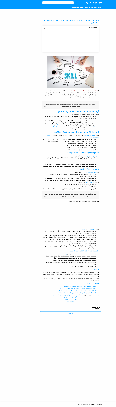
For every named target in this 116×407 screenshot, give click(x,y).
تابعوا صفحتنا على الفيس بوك (70, 299)
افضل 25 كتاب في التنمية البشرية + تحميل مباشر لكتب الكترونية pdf (77, 293)
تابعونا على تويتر (70, 301)
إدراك (83, 229)
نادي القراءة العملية (94, 3)
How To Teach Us (90, 182)
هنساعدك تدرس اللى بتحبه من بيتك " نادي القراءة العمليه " (65, 294)
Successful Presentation (89, 135)
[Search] (58, 2)
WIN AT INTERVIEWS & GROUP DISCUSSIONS (83, 254)
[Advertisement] (70, 41)
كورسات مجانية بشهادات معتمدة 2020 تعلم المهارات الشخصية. (78, 288)
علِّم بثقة (92, 229)
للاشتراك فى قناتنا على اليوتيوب (70, 297)
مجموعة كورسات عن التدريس (91, 172)
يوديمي (65, 254)
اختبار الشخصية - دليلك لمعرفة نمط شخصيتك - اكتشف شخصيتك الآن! (77, 290)
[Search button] (44, 2)
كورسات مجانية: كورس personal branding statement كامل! (79, 286)
